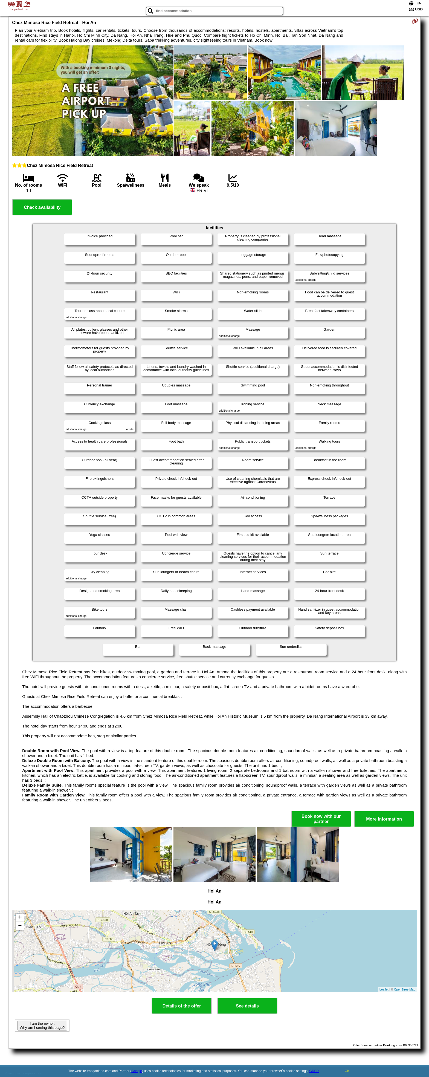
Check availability (42, 207)
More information (384, 819)
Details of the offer (182, 1006)
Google (136, 1071)
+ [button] (20, 918)
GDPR (314, 1071)
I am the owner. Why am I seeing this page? (42, 1025)
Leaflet (384, 989)
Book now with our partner (321, 819)
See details (247, 1006)
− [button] (20, 926)
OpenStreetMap (404, 989)
